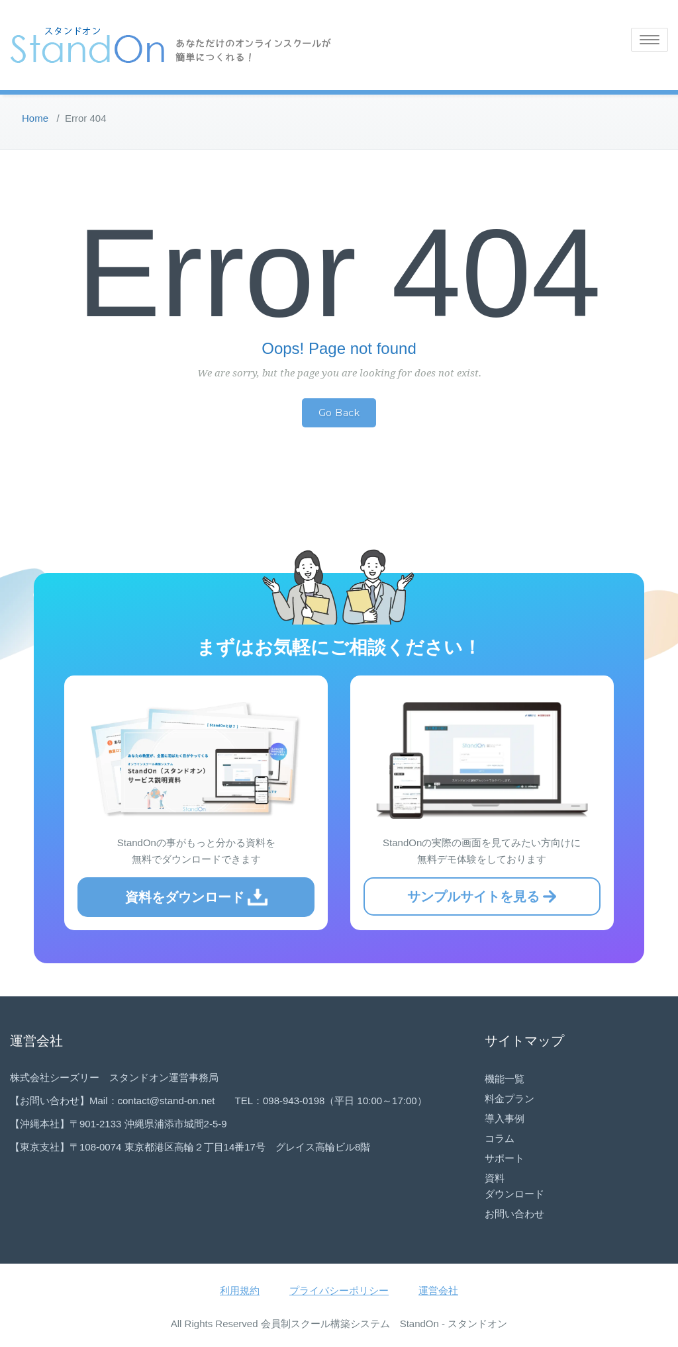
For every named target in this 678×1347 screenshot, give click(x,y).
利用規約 (240, 1290)
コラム (499, 1138)
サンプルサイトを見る (481, 896)
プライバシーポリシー (339, 1290)
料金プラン (509, 1098)
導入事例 (504, 1118)
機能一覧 (504, 1078)
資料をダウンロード (196, 897)
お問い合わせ (514, 1213)
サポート (504, 1158)
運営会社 (438, 1290)
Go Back (339, 413)
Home (35, 118)
